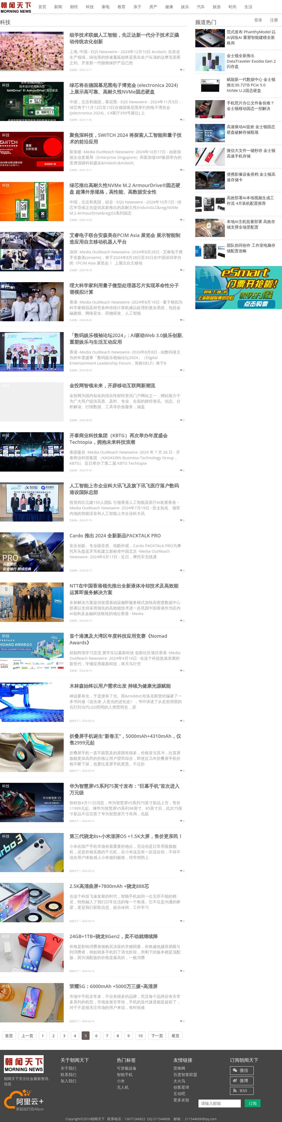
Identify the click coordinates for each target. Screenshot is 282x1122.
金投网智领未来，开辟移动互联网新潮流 (112, 385)
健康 (169, 6)
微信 (244, 1070)
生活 (248, 6)
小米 (121, 1080)
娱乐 (185, 6)
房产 (153, 6)
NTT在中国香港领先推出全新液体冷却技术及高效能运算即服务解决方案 (124, 589)
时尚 (233, 6)
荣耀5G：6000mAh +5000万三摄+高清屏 (114, 986)
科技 (90, 6)
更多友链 (181, 1099)
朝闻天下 (74, 721)
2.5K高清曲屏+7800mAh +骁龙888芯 (109, 886)
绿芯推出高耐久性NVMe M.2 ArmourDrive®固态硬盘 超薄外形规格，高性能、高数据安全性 (125, 188)
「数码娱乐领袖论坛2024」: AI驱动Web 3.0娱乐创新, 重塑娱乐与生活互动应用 (126, 338)
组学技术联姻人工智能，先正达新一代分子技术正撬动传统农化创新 (124, 38)
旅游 (217, 6)
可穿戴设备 (127, 1068)
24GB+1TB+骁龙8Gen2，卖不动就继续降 (114, 936)
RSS (243, 1090)
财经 (74, 6)
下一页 (157, 1035)
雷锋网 (179, 1068)
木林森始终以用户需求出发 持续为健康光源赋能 (120, 686)
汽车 (201, 6)
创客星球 (181, 1087)
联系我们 (68, 1074)
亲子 (137, 6)
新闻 (58, 6)
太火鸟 (179, 1080)
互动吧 (179, 1093)
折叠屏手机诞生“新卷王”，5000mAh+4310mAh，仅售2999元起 (125, 739)
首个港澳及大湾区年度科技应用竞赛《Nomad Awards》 (118, 639)
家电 (106, 6)
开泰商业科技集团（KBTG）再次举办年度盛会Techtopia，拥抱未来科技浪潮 (119, 438)
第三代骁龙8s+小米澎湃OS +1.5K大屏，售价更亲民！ (126, 836)
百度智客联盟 (185, 1074)
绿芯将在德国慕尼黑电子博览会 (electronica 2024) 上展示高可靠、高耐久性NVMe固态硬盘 (124, 88)
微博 (244, 1080)
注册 (274, 19)
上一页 (27, 1035)
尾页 (175, 1035)
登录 (258, 19)
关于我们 (68, 1068)
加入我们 (68, 1080)
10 (140, 1035)
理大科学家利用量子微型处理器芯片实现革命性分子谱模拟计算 (124, 288)
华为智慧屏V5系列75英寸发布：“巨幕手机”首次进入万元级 (124, 789)
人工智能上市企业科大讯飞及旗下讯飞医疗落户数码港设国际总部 (124, 488)
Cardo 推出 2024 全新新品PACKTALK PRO (115, 535)
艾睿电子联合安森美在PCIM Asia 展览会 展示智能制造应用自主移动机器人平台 (125, 238)
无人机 (123, 1087)
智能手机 (125, 1074)
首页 (42, 6)
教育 (122, 6)
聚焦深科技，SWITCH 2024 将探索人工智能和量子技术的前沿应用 (126, 138)
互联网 (73, 70)
